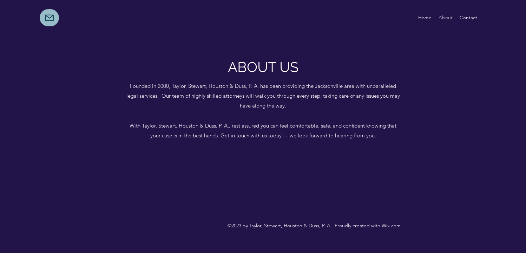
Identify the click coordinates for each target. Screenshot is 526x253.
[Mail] (49, 17)
